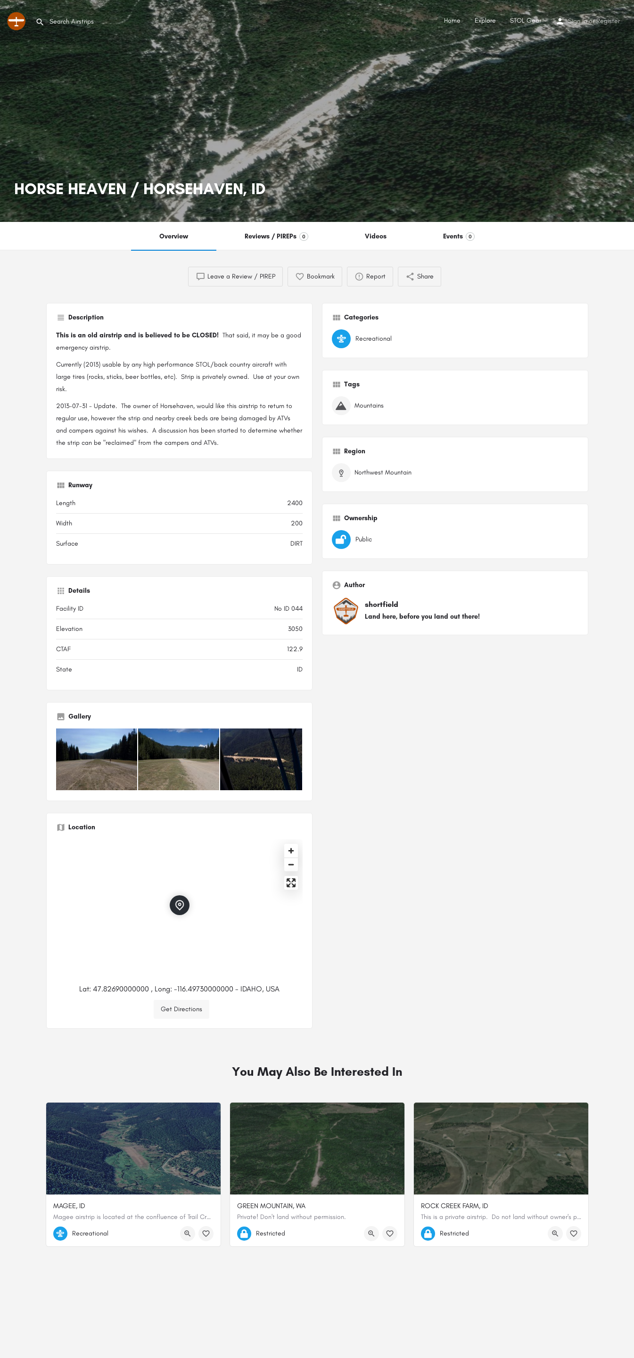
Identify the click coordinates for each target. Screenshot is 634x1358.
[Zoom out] (291, 864)
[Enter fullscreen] (291, 883)
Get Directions (181, 1009)
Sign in (577, 21)
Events (459, 236)
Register (608, 21)
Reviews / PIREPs (276, 236)
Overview (173, 236)
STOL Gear (525, 20)
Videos (376, 236)
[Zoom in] (291, 851)
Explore (485, 20)
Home (452, 20)
